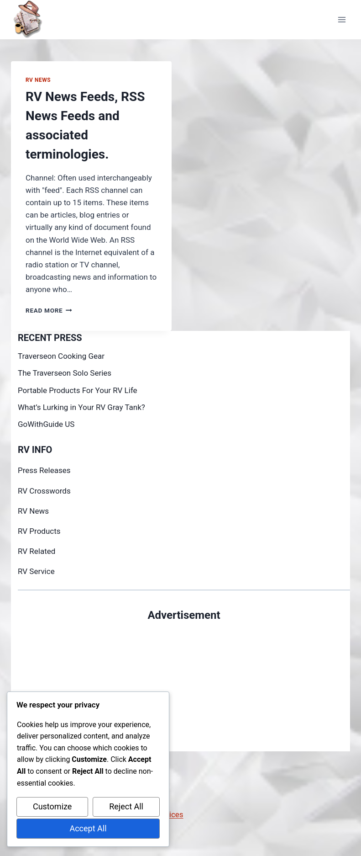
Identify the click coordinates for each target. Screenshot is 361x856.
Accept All (87, 828)
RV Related (36, 551)
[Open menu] (341, 19)
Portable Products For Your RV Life (77, 390)
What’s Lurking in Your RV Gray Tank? (81, 407)
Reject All (126, 806)
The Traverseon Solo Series (64, 372)
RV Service (36, 571)
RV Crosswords (44, 490)
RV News (38, 80)
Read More (49, 310)
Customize (52, 806)
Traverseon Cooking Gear (61, 356)
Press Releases (44, 470)
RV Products (39, 531)
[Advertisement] (184, 687)
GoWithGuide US (46, 424)
